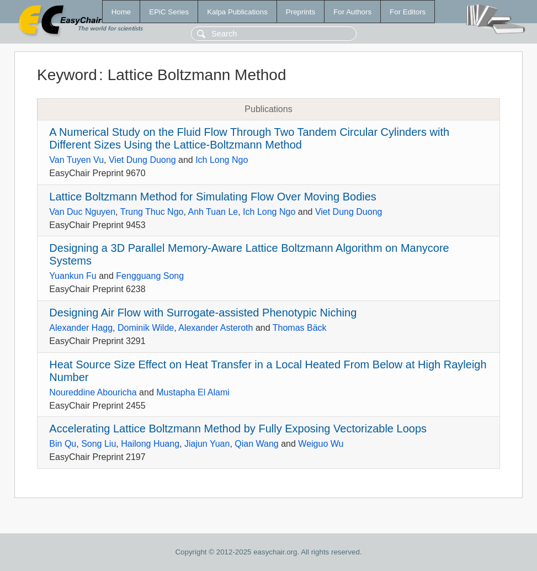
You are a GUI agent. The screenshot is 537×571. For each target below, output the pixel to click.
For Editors (408, 12)
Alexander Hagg (81, 327)
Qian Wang (256, 443)
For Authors (352, 12)
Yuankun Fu (72, 276)
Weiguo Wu (320, 443)
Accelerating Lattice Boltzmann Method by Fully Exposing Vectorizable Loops (238, 428)
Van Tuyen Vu (76, 160)
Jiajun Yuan (207, 443)
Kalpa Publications (237, 12)
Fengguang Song (150, 276)
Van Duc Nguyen (82, 211)
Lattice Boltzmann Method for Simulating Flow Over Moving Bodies (212, 197)
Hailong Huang (150, 443)
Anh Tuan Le (213, 211)
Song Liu (98, 443)
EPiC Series (169, 12)
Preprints (300, 12)
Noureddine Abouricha (92, 392)
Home (121, 12)
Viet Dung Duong (142, 160)
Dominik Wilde (146, 327)
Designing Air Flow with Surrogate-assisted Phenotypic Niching (203, 312)
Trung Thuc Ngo (152, 211)
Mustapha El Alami (193, 392)
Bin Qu (62, 443)
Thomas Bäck (300, 327)
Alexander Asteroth (215, 327)
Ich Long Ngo (221, 160)
